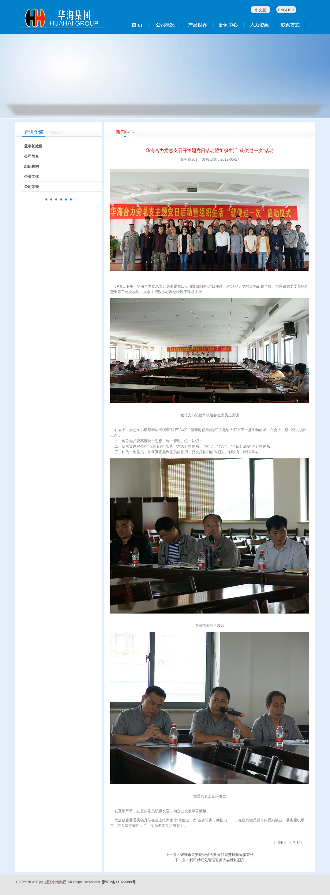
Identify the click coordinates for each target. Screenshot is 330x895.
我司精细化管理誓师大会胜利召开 (217, 860)
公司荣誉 (31, 187)
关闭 (281, 842)
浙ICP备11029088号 (118, 882)
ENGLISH (286, 10)
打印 (297, 842)
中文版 (260, 10)
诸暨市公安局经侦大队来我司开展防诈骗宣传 (217, 855)
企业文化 (31, 176)
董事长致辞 (33, 146)
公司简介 (31, 156)
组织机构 (31, 166)
